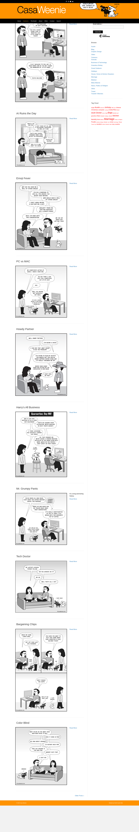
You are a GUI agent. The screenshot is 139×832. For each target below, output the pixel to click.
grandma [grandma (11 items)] (93, 142)
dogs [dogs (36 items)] (110, 139)
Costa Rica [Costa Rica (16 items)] (112, 136)
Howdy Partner (25, 355)
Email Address (98, 50)
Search (59, 24)
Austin (93, 73)
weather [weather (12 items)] (117, 150)
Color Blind (22, 749)
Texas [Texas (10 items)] (120, 148)
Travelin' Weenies (97, 120)
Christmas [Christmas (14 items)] (94, 136)
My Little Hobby (25, 40)
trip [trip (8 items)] (95, 150)
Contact (52, 24)
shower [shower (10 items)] (105, 148)
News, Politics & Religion (99, 112)
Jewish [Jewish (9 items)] (110, 142)
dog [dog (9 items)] (106, 139)
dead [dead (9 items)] (118, 136)
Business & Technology (99, 89)
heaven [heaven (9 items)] (103, 142)
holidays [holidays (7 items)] (106, 142)
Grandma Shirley (97, 92)
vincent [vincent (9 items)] (107, 150)
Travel (93, 118)
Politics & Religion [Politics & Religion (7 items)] (118, 146)
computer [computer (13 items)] (101, 136)
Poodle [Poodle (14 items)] (93, 148)
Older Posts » (79, 822)
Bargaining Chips (26, 650)
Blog (92, 76)
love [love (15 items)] (98, 146)
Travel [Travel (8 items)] (92, 150)
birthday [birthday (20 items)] (108, 134)
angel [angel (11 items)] (92, 134)
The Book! (34, 24)
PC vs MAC (23, 287)
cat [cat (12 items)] (112, 134)
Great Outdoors (96, 95)
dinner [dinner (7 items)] (103, 139)
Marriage (94, 103)
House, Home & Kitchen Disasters (102, 100)
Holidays (94, 98)
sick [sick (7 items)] (108, 148)
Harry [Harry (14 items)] (98, 142)
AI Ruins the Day (26, 139)
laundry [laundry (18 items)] (94, 146)
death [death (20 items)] (93, 139)
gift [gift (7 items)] (117, 139)
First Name (96, 38)
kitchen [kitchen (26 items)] (116, 142)
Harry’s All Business (28, 433)
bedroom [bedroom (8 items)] (102, 134)
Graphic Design (96, 78)
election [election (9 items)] (115, 139)
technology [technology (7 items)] (116, 148)
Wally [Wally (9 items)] (113, 150)
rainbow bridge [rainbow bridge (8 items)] (99, 148)
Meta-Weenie (95, 109)
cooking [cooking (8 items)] (106, 136)
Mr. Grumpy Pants (27, 515)
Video (93, 81)
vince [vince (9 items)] (103, 150)
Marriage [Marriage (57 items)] (109, 145)
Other (46, 24)
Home (19, 24)
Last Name (96, 44)
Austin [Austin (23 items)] (97, 134)
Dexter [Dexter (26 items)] (99, 139)
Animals (94, 86)
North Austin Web (118, 829)
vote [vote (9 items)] (110, 150)
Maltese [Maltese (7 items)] (102, 146)
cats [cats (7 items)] (115, 134)
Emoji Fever (23, 204)
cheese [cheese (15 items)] (118, 134)
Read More (73, 50)
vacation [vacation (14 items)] (99, 150)
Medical (93, 106)
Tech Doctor (23, 582)
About (40, 24)
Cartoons (25, 24)
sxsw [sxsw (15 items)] (111, 148)
